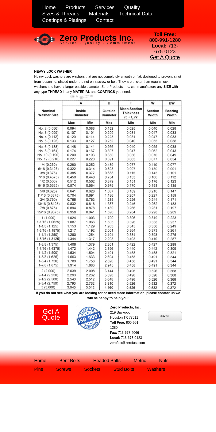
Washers (156, 369)
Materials (99, 13)
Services (105, 7)
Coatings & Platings (64, 20)
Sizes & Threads (60, 13)
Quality (132, 7)
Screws (63, 369)
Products (75, 7)
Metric (140, 360)
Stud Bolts (123, 369)
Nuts (164, 360)
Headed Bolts (107, 360)
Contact (104, 20)
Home (49, 7)
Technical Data (135, 13)
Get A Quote (165, 57)
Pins (38, 369)
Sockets (92, 369)
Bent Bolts (69, 360)
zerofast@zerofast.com (127, 343)
